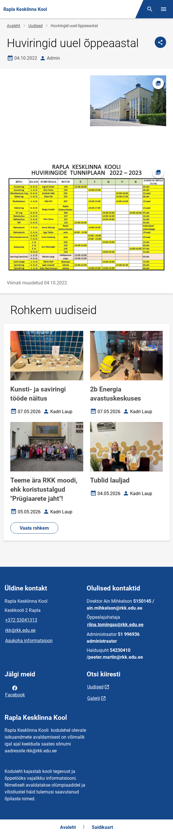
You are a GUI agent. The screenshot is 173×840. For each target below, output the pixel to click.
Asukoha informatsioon (29, 640)
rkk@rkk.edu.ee (20, 630)
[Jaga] (160, 42)
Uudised (35, 25)
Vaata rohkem (34, 528)
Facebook (15, 691)
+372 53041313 (21, 620)
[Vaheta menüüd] (163, 9)
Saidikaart (102, 827)
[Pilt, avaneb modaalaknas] (86, 217)
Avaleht (13, 25)
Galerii (93, 698)
